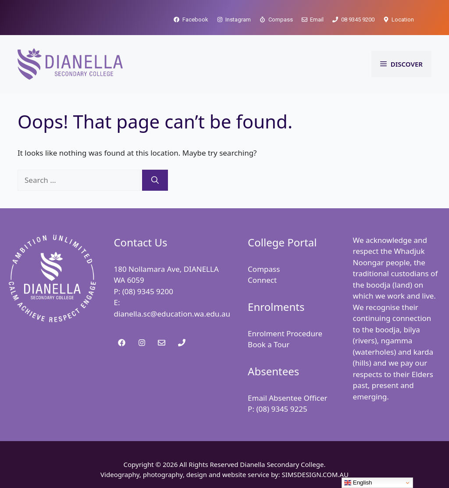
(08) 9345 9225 (281, 409)
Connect (262, 280)
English (358, 482)
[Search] (155, 180)
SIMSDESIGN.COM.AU (315, 474)
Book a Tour (268, 344)
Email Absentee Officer (288, 398)
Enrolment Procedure (285, 333)
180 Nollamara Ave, (148, 269)
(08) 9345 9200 (147, 291)
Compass (264, 269)
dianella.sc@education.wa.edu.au (172, 314)
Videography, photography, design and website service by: (191, 474)
